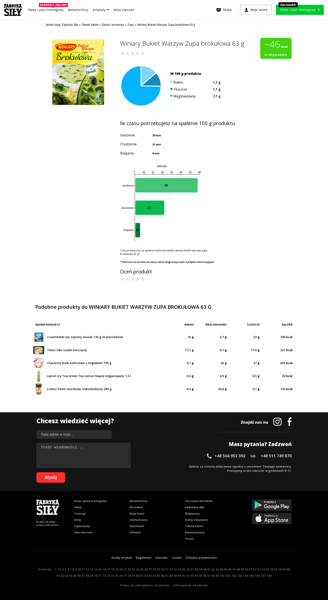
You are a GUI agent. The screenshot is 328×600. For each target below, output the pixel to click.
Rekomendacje (195, 532)
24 (137, 569)
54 (263, 569)
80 (137, 576)
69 (91, 576)
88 (171, 576)
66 (79, 576)
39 (200, 569)
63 (66, 576)
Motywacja (192, 513)
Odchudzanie (138, 520)
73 (108, 576)
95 (200, 576)
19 (116, 569)
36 (188, 569)
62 (62, 576)
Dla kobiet (136, 507)
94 (196, 576)
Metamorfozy (78, 10)
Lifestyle (135, 532)
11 (83, 569)
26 (146, 569)
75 (116, 576)
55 (267, 569)
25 (142, 569)
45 (225, 569)
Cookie (177, 558)
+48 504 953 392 (229, 456)
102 (233, 576)
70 (95, 576)
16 (104, 569)
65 (75, 576)
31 (167, 569)
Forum (189, 539)
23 (133, 569)
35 (183, 569)
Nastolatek (136, 526)
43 (217, 569)
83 (150, 576)
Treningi (80, 513)
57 (275, 569)
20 (121, 569)
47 (234, 569)
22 (129, 569)
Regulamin (143, 558)
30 (162, 569)
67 (83, 576)
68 (87, 576)
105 (251, 576)
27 (150, 569)
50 (246, 569)
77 (125, 576)
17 (108, 569)
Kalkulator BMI (194, 507)
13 (91, 569)
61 (58, 576)
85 (158, 576)
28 (154, 569)
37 (192, 569)
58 (280, 569)
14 (95, 569)
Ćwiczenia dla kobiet (199, 501)
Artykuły (101, 10)
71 (100, 576)
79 (133, 576)
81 (142, 576)
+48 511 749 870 (276, 456)
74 (112, 576)
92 (188, 576)
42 (213, 569)
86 (162, 576)
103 (239, 576)
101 (228, 576)
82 (146, 576)
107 (263, 576)
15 (100, 569)
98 (213, 576)
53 (259, 569)
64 (70, 576)
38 (196, 569)
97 (208, 576)
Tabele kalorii (194, 526)
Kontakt (162, 558)
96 (204, 576)
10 (79, 569)
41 (208, 569)
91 (183, 576)
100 (222, 576)
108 (269, 576)
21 (125, 569)
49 (242, 569)
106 (257, 576)
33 (175, 569)
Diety (77, 520)
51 (250, 569)
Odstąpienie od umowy (190, 585)
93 (192, 576)
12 (87, 569)
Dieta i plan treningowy (47, 9)
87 (167, 576)
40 (204, 569)
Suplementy (82, 526)
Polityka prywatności (201, 558)
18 (112, 569)
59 (284, 569)
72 (104, 576)
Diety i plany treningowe (90, 501)
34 (179, 569)
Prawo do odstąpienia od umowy (144, 585)
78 (129, 576)
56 (271, 569)
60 (288, 569)
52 (254, 569)
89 (175, 576)
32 (171, 569)
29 (158, 569)
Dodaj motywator (196, 520)
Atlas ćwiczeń (123, 10)
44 (221, 569)
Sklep (77, 507)
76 (121, 576)
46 (229, 569)
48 (238, 569)
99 (217, 576)
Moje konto (136, 513)
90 (179, 576)
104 (245, 576)
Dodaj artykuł (121, 558)
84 (154, 576)
